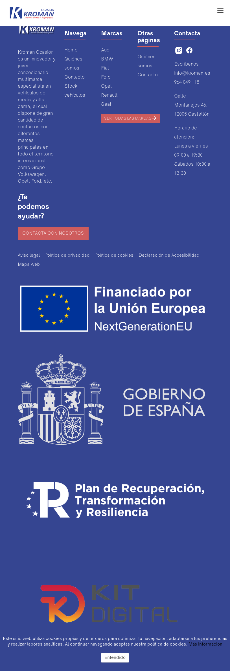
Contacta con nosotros (53, 233)
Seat (106, 104)
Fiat (105, 68)
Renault (109, 95)
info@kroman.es (192, 73)
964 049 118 (186, 82)
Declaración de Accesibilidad (169, 255)
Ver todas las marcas (130, 118)
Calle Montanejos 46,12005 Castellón (191, 105)
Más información (205, 644)
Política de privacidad (67, 255)
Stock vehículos (74, 91)
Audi (106, 50)
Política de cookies (114, 255)
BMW (107, 59)
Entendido (115, 658)
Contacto (74, 77)
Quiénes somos (73, 63)
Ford (106, 77)
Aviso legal (29, 255)
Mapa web (29, 265)
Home (71, 50)
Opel (106, 86)
